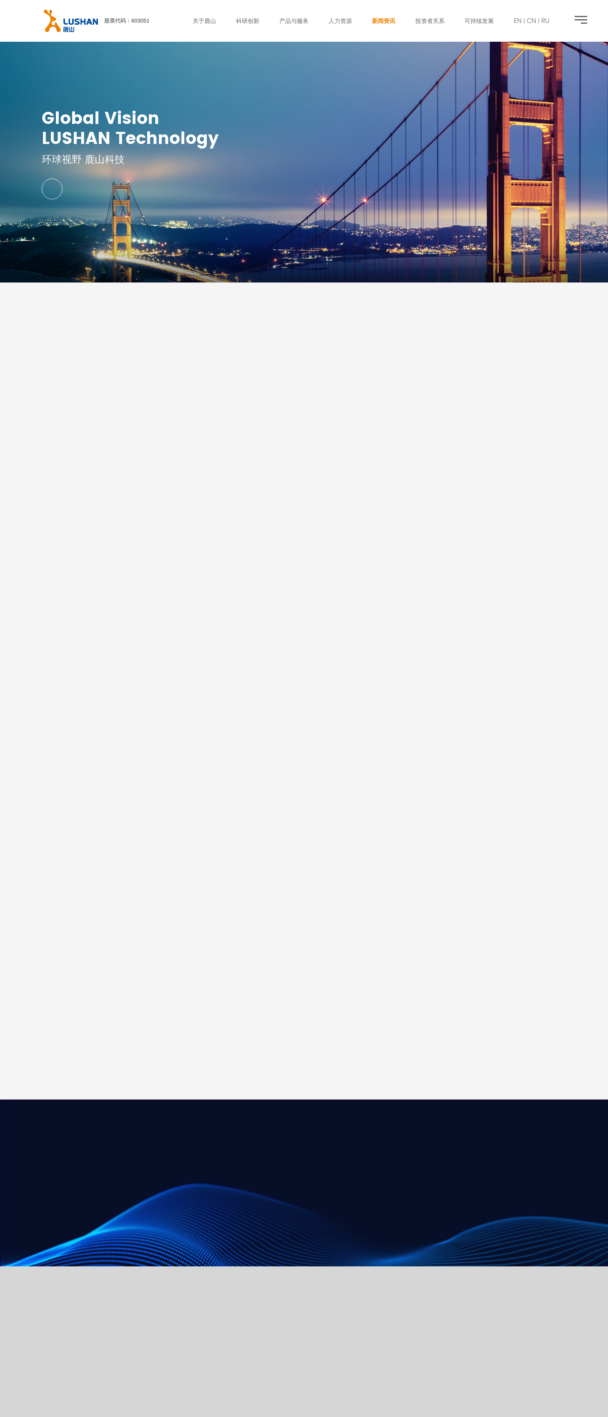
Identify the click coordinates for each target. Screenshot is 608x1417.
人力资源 (340, 21)
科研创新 (247, 21)
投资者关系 (430, 21)
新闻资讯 (383, 21)
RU (545, 20)
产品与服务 (294, 21)
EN (518, 20)
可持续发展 (479, 21)
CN (531, 20)
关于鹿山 (204, 21)
